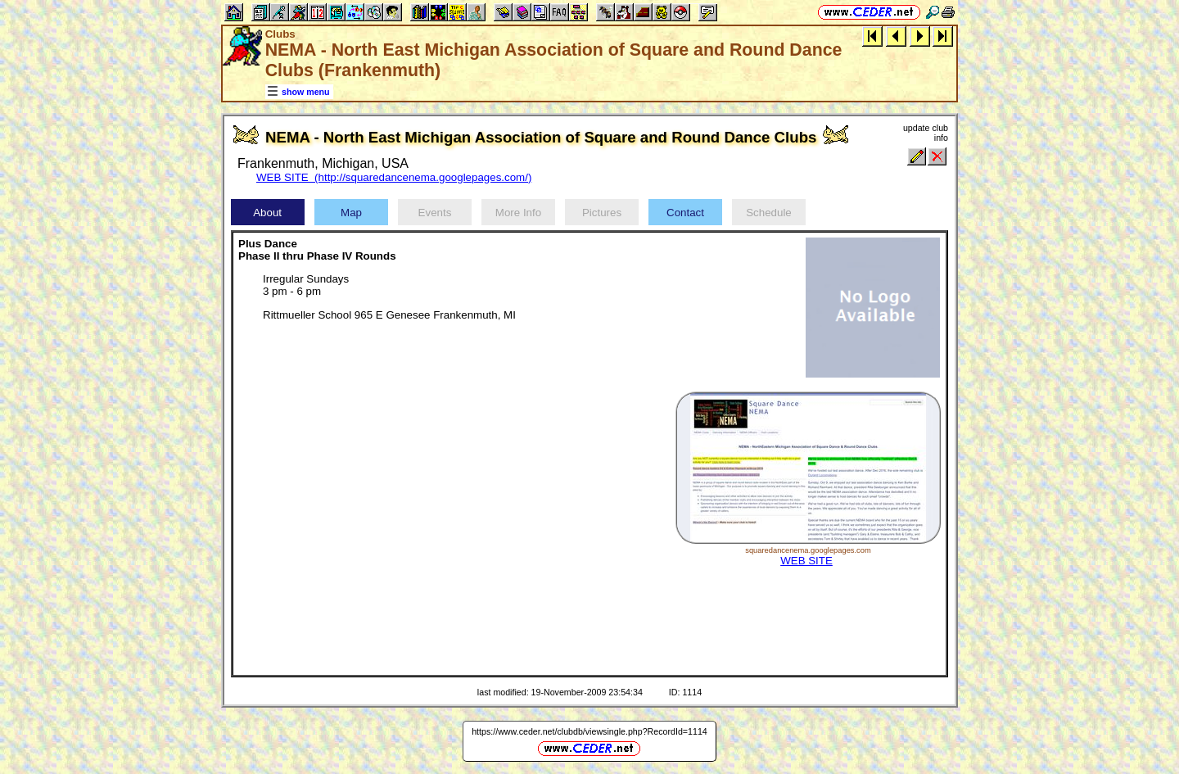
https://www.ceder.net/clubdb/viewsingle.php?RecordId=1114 (589, 731)
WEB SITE (806, 560)
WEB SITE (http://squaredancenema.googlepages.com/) (393, 177)
